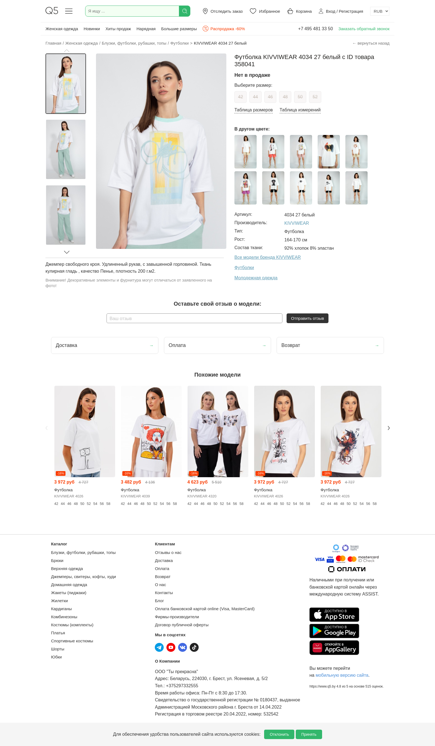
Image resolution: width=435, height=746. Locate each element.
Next (388, 428)
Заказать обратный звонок (364, 28)
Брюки (57, 560)
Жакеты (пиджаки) (68, 592)
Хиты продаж (118, 28)
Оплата (162, 568)
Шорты (57, 649)
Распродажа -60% (223, 28)
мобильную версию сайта (342, 675)
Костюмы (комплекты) (72, 624)
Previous (46, 428)
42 (240, 96)
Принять (309, 734)
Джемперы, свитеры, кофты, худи (83, 576)
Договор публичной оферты (181, 624)
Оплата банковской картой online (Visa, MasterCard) (204, 608)
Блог (159, 600)
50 (300, 96)
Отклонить (279, 734)
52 (315, 96)
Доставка (164, 560)
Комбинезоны (64, 616)
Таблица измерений (300, 110)
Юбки (56, 657)
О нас (160, 584)
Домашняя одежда (69, 584)
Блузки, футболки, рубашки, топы (83, 552)
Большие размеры (179, 28)
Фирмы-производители (177, 616)
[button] (66, 50)
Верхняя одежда (67, 568)
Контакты (164, 592)
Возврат (162, 576)
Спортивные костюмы (72, 640)
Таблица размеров (253, 110)
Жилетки (59, 600)
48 (285, 96)
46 (270, 96)
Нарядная (146, 28)
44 (255, 96)
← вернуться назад (371, 43)
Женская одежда (61, 28)
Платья (58, 632)
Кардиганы (61, 608)
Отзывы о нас (168, 552)
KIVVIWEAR (296, 223)
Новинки (92, 28)
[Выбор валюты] (380, 11)
